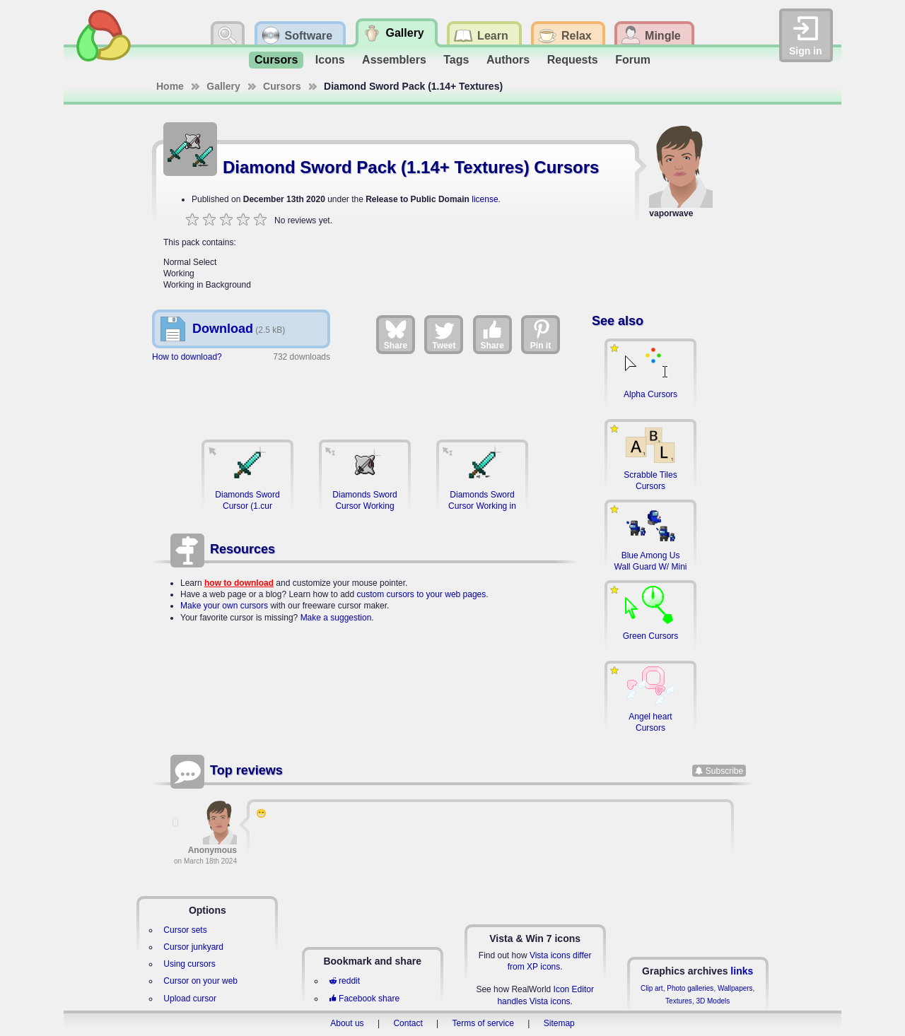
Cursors (276, 60)
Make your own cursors (224, 606)
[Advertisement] (364, 393)
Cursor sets (184, 930)
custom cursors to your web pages (421, 594)
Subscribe (724, 770)
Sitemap (559, 1023)
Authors (508, 60)
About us (346, 1023)
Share (395, 334)
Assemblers (394, 60)
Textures (678, 1001)
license (485, 199)
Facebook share (364, 998)
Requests (572, 60)
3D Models (713, 1001)
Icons (330, 60)
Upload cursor (189, 998)
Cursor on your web (200, 981)
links (741, 971)
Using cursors (189, 964)
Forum (632, 60)
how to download (239, 583)
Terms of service (483, 1023)
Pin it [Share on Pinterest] (541, 334)
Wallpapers (735, 988)
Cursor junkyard (193, 947)
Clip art (652, 988)
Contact (407, 1023)
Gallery (223, 86)
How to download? (187, 357)
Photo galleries (690, 988)
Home (170, 86)
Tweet (443, 334)
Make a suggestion (336, 618)
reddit (344, 981)
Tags (456, 60)
